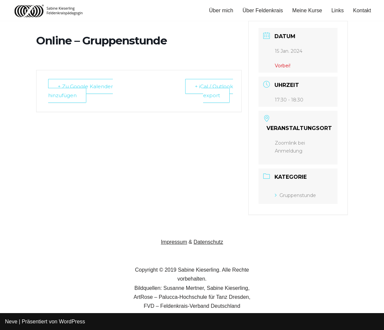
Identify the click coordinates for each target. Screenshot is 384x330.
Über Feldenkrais (263, 10)
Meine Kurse (307, 10)
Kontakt (362, 10)
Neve (11, 321)
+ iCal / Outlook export (214, 91)
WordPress (72, 321)
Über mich (221, 10)
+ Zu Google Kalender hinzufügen (80, 91)
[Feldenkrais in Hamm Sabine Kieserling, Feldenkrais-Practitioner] (49, 10)
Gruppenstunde (295, 195)
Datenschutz (208, 242)
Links (337, 10)
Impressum (174, 242)
